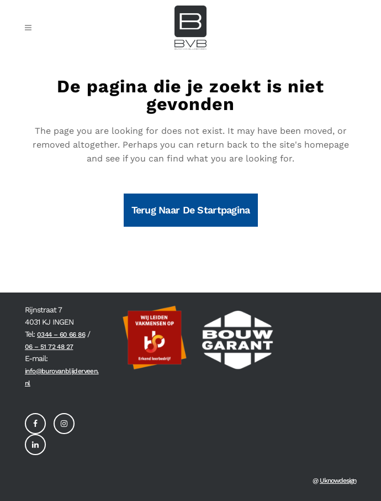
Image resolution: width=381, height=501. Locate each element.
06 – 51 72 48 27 (49, 347)
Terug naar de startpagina (190, 210)
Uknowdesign (338, 480)
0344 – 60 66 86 (61, 334)
